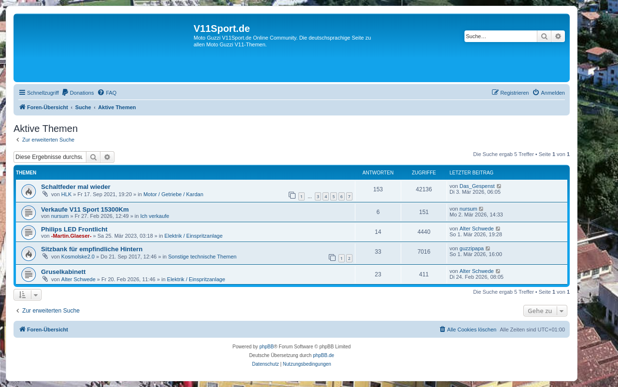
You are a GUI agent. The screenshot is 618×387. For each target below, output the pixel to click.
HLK (66, 194)
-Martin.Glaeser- (71, 236)
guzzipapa (472, 248)
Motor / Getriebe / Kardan (173, 194)
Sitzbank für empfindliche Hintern (91, 249)
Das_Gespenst (477, 186)
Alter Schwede (477, 228)
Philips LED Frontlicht (74, 229)
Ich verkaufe (154, 216)
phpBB (266, 346)
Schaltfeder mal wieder (76, 186)
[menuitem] (77, 93)
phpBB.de (323, 355)
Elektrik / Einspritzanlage (194, 236)
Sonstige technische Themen (202, 256)
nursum (60, 216)
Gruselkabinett (63, 271)
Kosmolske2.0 (78, 256)
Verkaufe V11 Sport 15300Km (85, 209)
